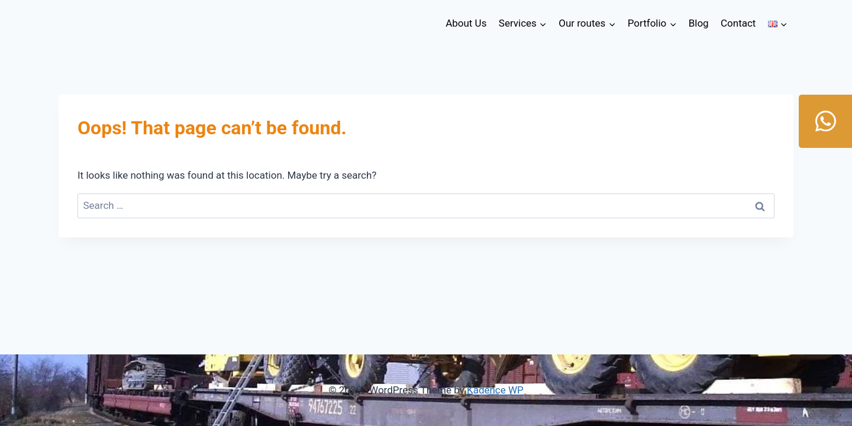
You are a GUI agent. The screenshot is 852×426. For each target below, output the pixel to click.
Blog (699, 23)
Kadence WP (495, 390)
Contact (738, 23)
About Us (466, 23)
